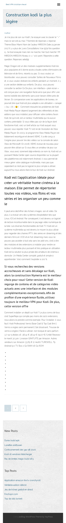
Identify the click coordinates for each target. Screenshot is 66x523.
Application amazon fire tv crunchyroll (22, 480)
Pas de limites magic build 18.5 (19, 459)
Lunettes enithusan (13, 445)
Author (7, 33)
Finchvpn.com (11, 494)
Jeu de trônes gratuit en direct (18, 489)
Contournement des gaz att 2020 (20, 450)
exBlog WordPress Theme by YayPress (36, 517)
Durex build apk (11, 440)
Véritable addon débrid (15, 485)
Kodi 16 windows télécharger (18, 454)
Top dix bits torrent (13, 499)
